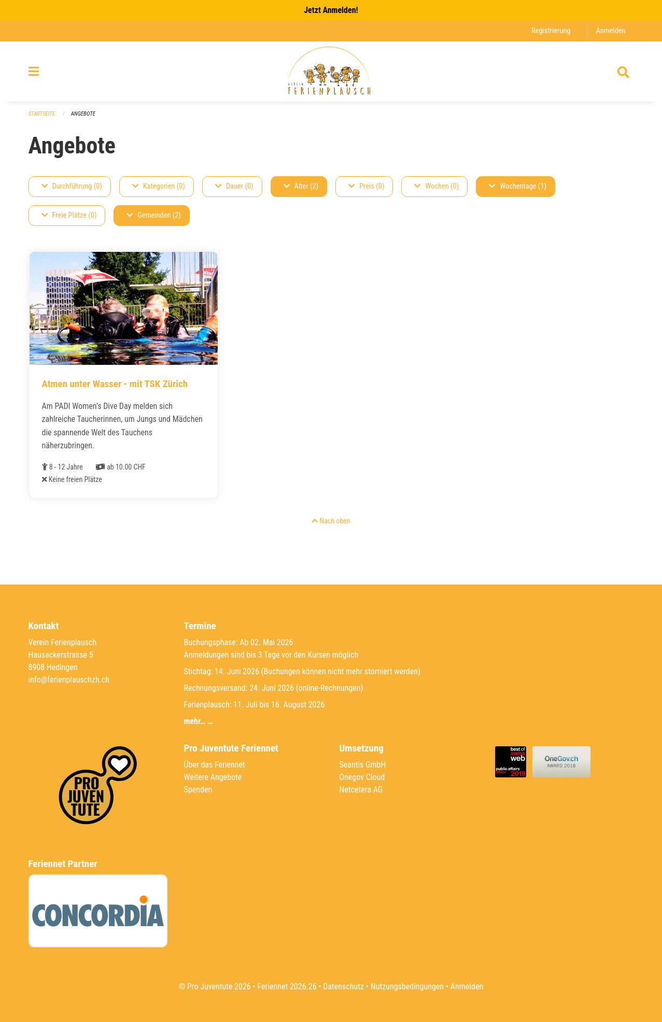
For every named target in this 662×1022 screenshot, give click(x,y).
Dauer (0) (234, 186)
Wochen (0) (436, 186)
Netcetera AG (361, 789)
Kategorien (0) (158, 186)
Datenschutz (343, 986)
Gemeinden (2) (153, 215)
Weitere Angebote (213, 777)
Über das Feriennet (214, 765)
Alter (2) (301, 186)
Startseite (42, 113)
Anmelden (610, 30)
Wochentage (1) (517, 186)
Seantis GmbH (363, 765)
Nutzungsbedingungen (407, 986)
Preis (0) (366, 186)
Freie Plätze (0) (69, 215)
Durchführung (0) (71, 186)
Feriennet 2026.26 (286, 986)
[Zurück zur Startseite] (331, 71)
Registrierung (550, 30)
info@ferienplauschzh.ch (69, 680)
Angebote (83, 113)
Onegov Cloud (362, 777)
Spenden (198, 789)
